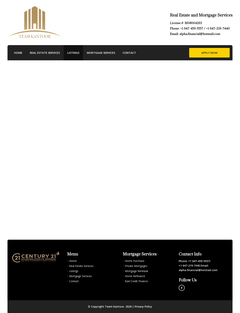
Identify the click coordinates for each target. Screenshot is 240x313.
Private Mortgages (136, 266)
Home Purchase (134, 261)
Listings (73, 53)
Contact (129, 53)
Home (18, 53)
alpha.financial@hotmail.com (199, 34)
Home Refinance (135, 276)
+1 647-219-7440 (218, 28)
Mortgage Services (101, 53)
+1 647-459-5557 (192, 28)
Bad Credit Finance (136, 281)
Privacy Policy (143, 306)
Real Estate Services (45, 53)
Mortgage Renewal (136, 271)
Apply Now (209, 53)
